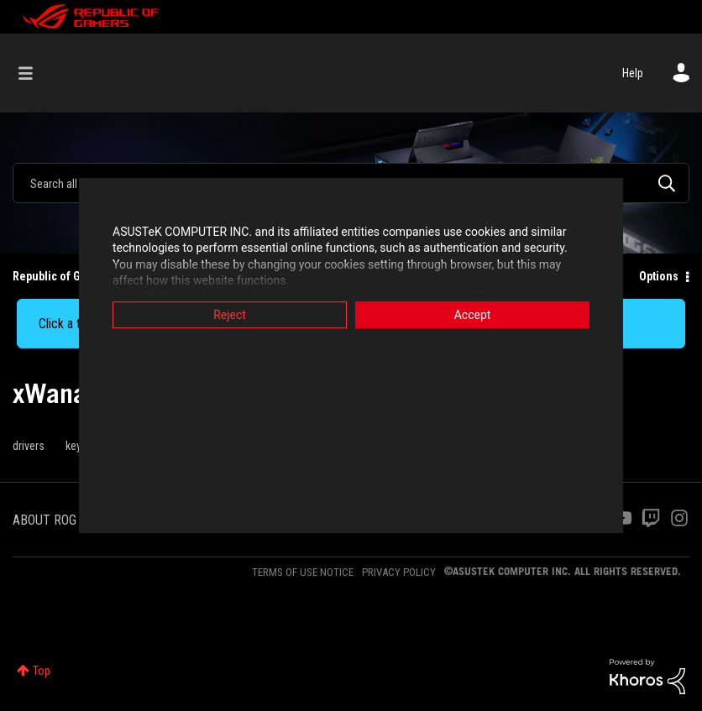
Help (632, 73)
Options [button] (658, 276)
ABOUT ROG (44, 520)
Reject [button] (229, 315)
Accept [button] (472, 315)
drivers (29, 445)
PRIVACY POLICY (399, 572)
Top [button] (41, 670)
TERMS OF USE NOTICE (303, 572)
